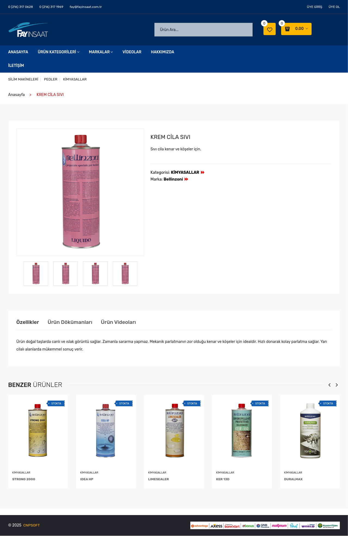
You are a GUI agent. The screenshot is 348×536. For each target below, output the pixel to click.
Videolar (132, 52)
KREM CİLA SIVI (172, 137)
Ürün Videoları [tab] (125, 322)
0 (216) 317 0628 (20, 7)
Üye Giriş (314, 7)
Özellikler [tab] (28, 322)
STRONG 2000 (23, 479)
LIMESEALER (158, 479)
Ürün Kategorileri (58, 52)
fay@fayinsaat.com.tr (86, 7)
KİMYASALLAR (76, 80)
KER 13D (222, 479)
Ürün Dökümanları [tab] (73, 322)
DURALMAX (293, 479)
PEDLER (51, 80)
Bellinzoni (176, 179)
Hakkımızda (162, 52)
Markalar (101, 52)
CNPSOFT (32, 525)
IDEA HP (86, 479)
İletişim (16, 66)
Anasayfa (18, 52)
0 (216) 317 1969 (51, 7)
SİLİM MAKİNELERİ (23, 80)
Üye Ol (334, 7)
